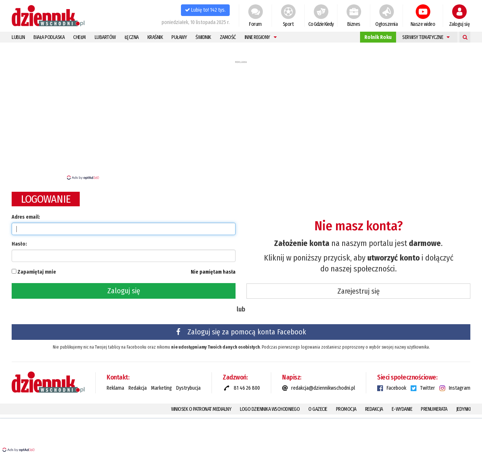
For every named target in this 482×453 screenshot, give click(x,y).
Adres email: (26, 217)
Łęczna (132, 37)
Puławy (179, 37)
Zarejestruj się (358, 291)
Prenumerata (434, 409)
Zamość (228, 37)
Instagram (459, 388)
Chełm (79, 37)
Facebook (396, 388)
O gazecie (317, 409)
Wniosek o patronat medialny (201, 409)
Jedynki (463, 409)
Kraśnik (155, 37)
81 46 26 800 (247, 388)
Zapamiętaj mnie (36, 272)
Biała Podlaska (48, 37)
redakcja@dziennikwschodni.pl (323, 388)
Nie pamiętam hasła (213, 272)
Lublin (18, 37)
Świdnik (203, 37)
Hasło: (19, 244)
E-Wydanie (402, 409)
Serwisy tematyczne (426, 37)
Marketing (161, 388)
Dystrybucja (188, 388)
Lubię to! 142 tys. (205, 10)
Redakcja (138, 388)
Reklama (115, 388)
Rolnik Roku (378, 37)
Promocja (346, 409)
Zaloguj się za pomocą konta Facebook (241, 331)
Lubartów (105, 37)
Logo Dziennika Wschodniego (270, 409)
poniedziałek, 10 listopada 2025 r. (196, 22)
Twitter (427, 388)
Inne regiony (261, 37)
